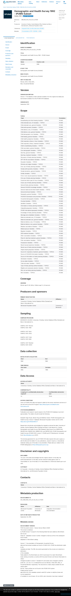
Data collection (9, 61)
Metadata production (10, 74)
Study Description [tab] (9, 38)
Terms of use (58, 2)
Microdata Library (20, 2)
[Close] (69, 588)
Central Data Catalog (11, 7)
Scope (7, 47)
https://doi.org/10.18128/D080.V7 (29, 421)
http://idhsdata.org (28, 435)
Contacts (7, 72)
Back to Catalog (8, 585)
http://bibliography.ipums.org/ (40, 444)
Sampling (7, 58)
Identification (8, 42)
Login (65, 2)
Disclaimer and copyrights (9, 68)
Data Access (8, 64)
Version (7, 45)
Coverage (7, 50)
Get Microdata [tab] (31, 37)
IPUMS (18, 7)
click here (57, 591)
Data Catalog (31, 2)
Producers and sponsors (9, 54)
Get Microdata (28, 16)
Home (4, 7)
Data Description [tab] (20, 37)
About (37, 1)
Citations (51, 1)
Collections (44, 1)
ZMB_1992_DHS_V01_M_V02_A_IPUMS (28, 7)
